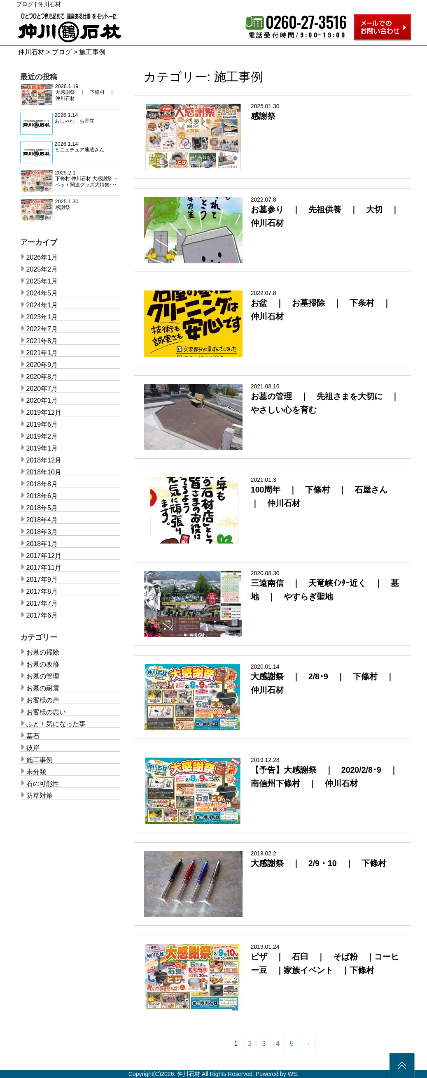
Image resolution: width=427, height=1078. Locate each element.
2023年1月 (42, 317)
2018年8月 (42, 484)
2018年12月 (43, 460)
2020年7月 (42, 388)
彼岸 (33, 747)
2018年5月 (42, 507)
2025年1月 (42, 281)
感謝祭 (263, 116)
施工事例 (39, 759)
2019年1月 (42, 448)
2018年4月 (42, 519)
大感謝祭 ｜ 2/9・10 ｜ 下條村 (318, 863)
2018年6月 (42, 496)
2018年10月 (43, 472)
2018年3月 (42, 531)
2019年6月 (42, 424)
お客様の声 (42, 700)
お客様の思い (46, 712)
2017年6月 (42, 615)
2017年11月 (43, 567)
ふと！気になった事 (56, 723)
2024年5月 (42, 293)
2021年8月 (42, 340)
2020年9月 (42, 364)
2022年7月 (42, 328)
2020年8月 (42, 376)
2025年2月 (42, 269)
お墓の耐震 (42, 688)
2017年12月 (43, 555)
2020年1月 (42, 400)
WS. (293, 1074)
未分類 (36, 771)
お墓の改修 (42, 664)
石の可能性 (42, 783)
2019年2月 (42, 436)
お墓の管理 (42, 676)
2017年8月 (42, 591)
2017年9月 (42, 579)
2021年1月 (42, 352)
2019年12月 (43, 412)
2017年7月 (42, 603)
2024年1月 (42, 305)
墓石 (33, 735)
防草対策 (39, 795)
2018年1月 (42, 543)
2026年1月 (42, 257)
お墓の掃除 (42, 652)
